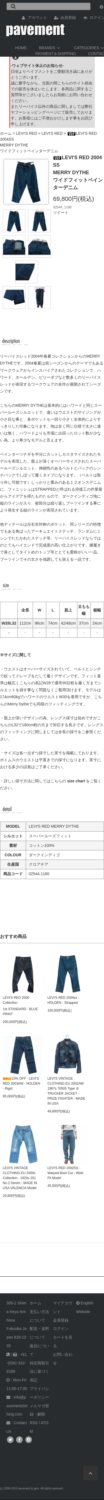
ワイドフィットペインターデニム (29, 151)
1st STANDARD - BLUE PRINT (20, 1011)
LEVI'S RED (26, 133)
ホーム (6, 133)
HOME (21, 48)
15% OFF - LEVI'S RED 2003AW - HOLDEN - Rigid (21, 1083)
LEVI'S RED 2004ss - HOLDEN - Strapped (63, 1000)
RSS (34, 1423)
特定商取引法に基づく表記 (39, 1371)
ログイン (61, 1328)
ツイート (61, 212)
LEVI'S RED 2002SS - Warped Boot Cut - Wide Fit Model (65, 1173)
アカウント (37, 17)
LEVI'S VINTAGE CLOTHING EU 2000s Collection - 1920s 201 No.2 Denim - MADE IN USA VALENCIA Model (20, 1178)
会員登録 (68, 17)
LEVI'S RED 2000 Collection (16, 1000)
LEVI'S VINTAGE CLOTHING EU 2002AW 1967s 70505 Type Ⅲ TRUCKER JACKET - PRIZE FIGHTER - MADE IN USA (66, 1091)
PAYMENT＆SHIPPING (55, 53)
